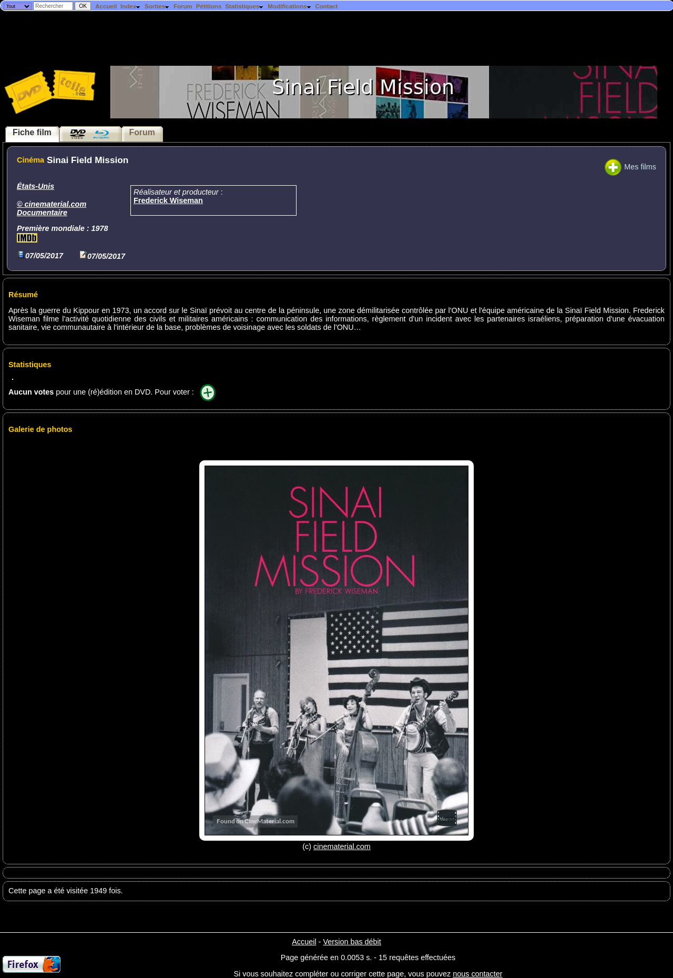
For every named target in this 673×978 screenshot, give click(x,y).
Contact (326, 6)
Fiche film (32, 132)
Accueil (106, 6)
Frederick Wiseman (168, 200)
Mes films (630, 167)
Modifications (289, 6)
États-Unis (35, 186)
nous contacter (477, 974)
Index (130, 6)
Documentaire (42, 212)
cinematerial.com (56, 204)
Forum (183, 6)
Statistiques (244, 6)
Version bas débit (352, 941)
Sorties (157, 6)
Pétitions (209, 6)
